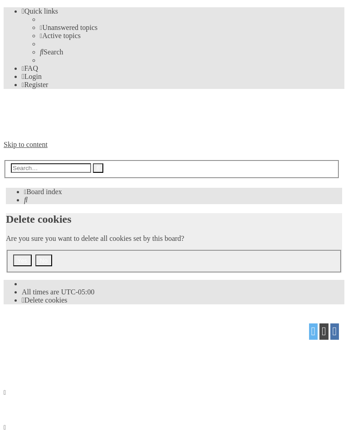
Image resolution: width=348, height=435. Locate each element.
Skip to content (26, 144)
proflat (34, 345)
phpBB (54, 328)
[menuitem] (68, 27)
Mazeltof (76, 345)
